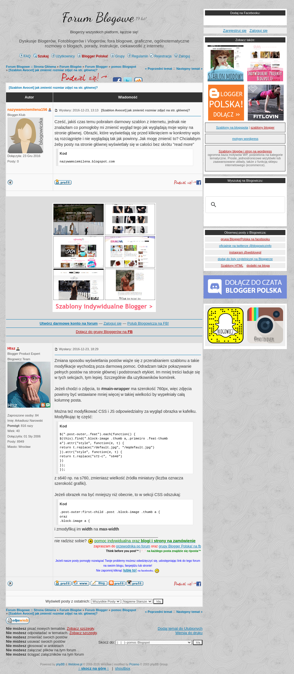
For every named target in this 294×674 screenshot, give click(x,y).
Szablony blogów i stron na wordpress (245, 151)
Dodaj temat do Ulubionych (180, 628)
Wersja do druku (188, 633)
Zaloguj (182, 56)
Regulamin (137, 56)
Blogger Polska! (93, 56)
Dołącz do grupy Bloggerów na (104, 332)
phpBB (60, 664)
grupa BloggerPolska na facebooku (245, 239)
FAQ (25, 56)
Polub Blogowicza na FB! (148, 323)
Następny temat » (189, 68)
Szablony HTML (232, 265)
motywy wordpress (245, 138)
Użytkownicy (63, 56)
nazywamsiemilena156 (27, 109)
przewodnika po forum (133, 546)
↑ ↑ (93, 668)
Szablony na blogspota (232, 127)
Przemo (134, 664)
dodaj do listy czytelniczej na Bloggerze (245, 259)
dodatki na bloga (258, 265)
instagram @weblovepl (245, 252)
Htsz (11, 348)
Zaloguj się (112, 323)
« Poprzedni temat (158, 68)
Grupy (118, 56)
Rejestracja (160, 56)
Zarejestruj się (235, 30)
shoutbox (122, 668)
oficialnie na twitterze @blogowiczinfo (245, 245)
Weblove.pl (75, 664)
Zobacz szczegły (80, 628)
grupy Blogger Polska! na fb (180, 546)
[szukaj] (244, 204)
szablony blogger (262, 127)
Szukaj (41, 56)
